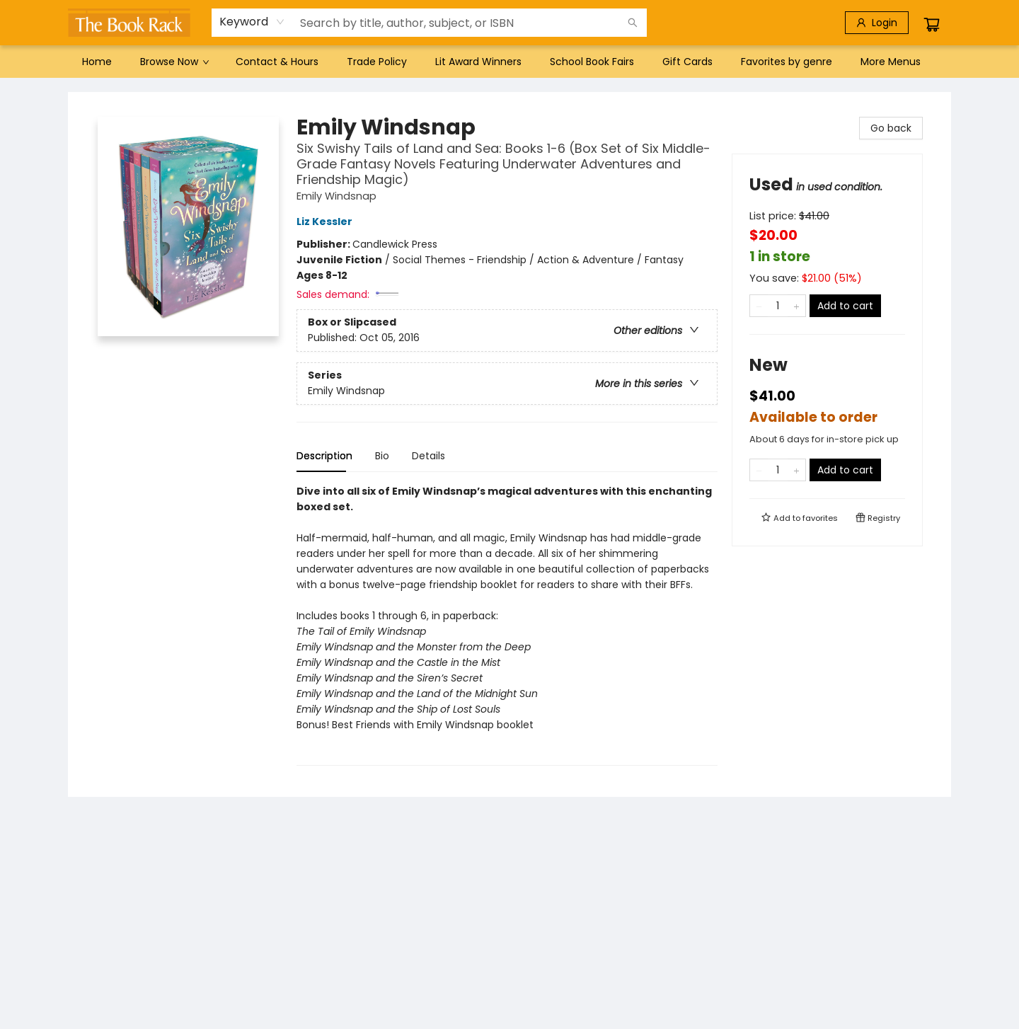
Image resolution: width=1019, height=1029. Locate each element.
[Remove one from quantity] (759, 306)
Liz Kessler (327, 221)
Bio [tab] (382, 456)
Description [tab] (324, 456)
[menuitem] (97, 61)
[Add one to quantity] (796, 306)
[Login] (877, 22)
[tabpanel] (507, 624)
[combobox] (252, 21)
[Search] (632, 22)
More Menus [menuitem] (890, 61)
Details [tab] (428, 456)
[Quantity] (778, 305)
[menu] (509, 61)
